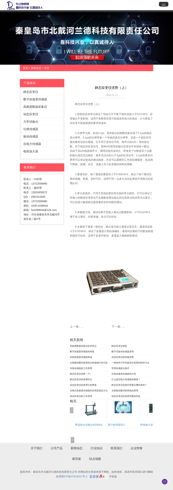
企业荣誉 (136, 448)
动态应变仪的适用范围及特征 (126, 396)
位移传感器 (30, 129)
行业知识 (96, 448)
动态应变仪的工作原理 (81, 396)
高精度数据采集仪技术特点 (83, 346)
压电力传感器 (32, 143)
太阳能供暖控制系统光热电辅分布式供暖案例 (90, 362)
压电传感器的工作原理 (81, 368)
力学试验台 (30, 121)
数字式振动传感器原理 (123, 351)
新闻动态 (36, 68)
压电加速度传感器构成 (81, 357)
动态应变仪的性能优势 (123, 357)
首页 (25, 68)
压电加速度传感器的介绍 (124, 374)
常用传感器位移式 (120, 368)
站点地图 (95, 458)
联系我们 (116, 448)
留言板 (76, 458)
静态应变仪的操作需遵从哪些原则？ (129, 385)
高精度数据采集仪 (35, 106)
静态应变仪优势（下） (81, 374)
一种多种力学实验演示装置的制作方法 (130, 362)
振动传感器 (30, 136)
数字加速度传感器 (35, 99)
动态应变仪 (30, 114)
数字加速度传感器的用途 (82, 351)
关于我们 (36, 448)
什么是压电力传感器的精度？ (126, 379)
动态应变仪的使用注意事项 (83, 385)
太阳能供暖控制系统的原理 (125, 390)
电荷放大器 (30, 151)
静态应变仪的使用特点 (81, 379)
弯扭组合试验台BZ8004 (88, 424)
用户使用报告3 (116, 424)
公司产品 (56, 448)
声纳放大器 (146, 424)
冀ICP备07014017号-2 (74, 476)
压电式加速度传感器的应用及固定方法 (89, 390)
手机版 (113, 476)
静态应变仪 (30, 91)
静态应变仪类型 (119, 346)
